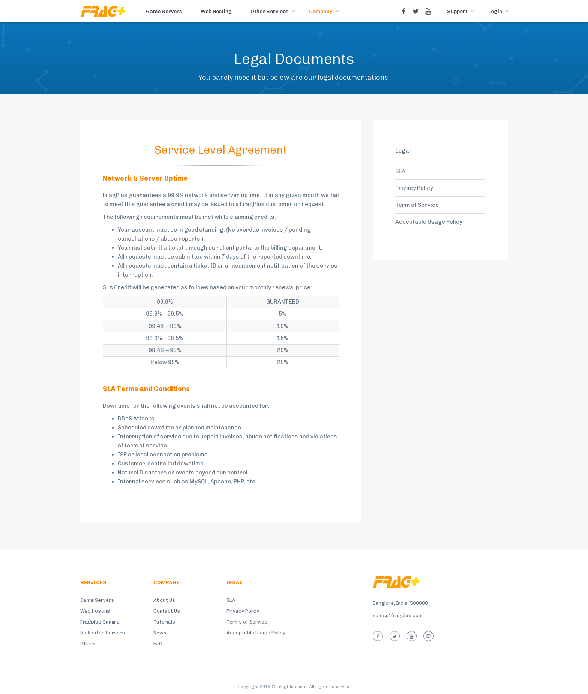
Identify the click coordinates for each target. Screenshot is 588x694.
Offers (88, 643)
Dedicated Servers (102, 633)
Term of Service (417, 205)
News (159, 633)
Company (320, 11)
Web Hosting (216, 11)
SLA (400, 171)
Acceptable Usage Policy (428, 221)
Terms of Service (246, 622)
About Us (164, 600)
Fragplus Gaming (100, 622)
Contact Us (166, 611)
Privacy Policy (414, 188)
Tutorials (164, 622)
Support (457, 11)
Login (495, 11)
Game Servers (164, 11)
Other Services (269, 11)
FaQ (157, 643)
